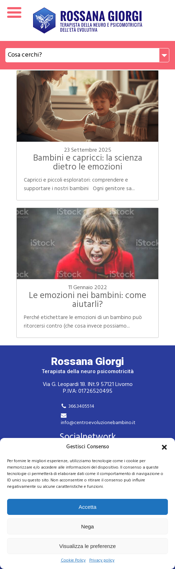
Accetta (87, 507)
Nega (87, 526)
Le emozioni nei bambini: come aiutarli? (87, 300)
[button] (164, 447)
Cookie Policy (73, 561)
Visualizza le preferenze (87, 546)
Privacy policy (102, 561)
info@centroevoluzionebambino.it (98, 423)
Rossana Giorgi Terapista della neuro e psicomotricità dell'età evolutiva (87, 20)
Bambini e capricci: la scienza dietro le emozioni (87, 162)
